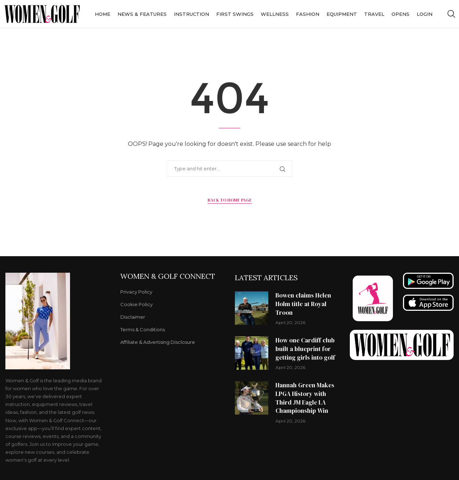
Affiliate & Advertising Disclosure (157, 342)
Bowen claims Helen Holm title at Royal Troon (303, 304)
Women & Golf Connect (167, 276)
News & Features (142, 14)
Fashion (307, 14)
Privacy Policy (136, 292)
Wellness (275, 14)
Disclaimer (132, 317)
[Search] (451, 14)
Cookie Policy (136, 304)
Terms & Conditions (142, 329)
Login (424, 14)
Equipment (341, 14)
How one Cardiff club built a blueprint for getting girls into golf (305, 349)
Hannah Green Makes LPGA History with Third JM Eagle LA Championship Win (304, 398)
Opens (400, 14)
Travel (374, 14)
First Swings (235, 14)
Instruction (191, 14)
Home (102, 14)
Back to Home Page (230, 200)
